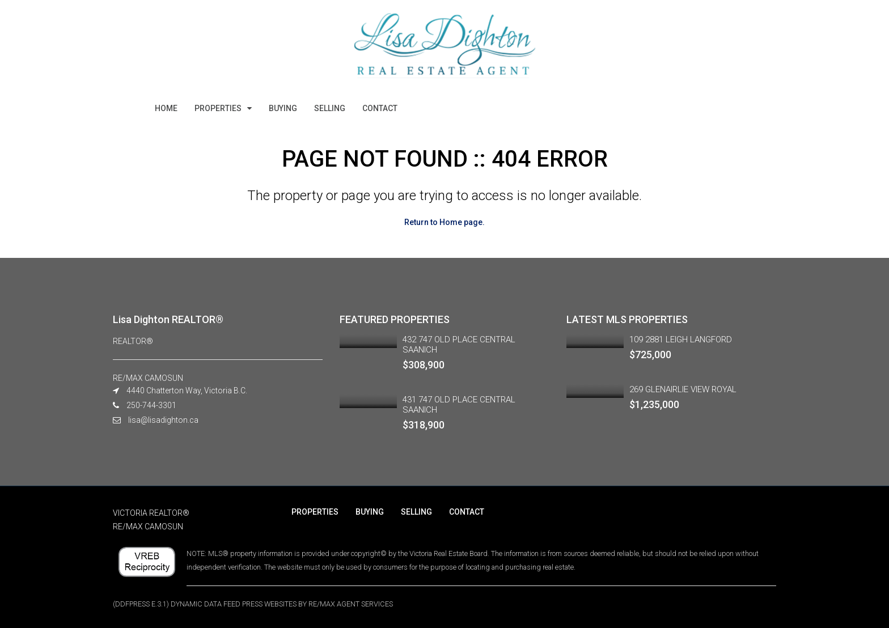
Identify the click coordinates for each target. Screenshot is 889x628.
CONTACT (379, 108)
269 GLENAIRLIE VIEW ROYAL (682, 389)
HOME (166, 108)
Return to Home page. (444, 222)
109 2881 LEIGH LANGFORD (680, 339)
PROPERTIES (218, 108)
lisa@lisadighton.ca (163, 420)
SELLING (329, 108)
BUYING (283, 108)
